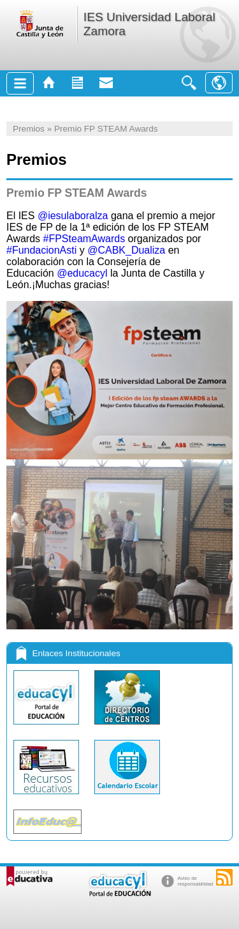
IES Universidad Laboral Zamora (149, 24)
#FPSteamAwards (84, 238)
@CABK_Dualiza (126, 250)
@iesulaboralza (73, 215)
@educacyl (82, 273)
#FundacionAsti (41, 250)
